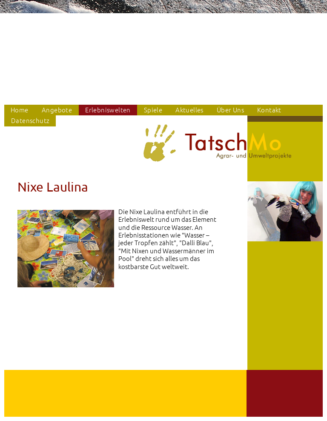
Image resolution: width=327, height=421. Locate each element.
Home (20, 109)
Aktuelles (189, 109)
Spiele (153, 109)
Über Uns (230, 109)
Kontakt (269, 109)
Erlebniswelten (108, 109)
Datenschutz (30, 120)
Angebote (57, 109)
